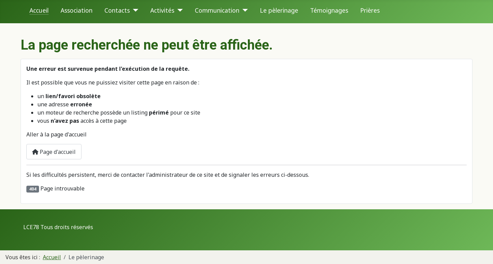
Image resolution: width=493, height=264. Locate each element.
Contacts (117, 10)
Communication (217, 10)
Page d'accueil (54, 152)
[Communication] (243, 10)
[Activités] (178, 10)
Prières (370, 10)
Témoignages (329, 10)
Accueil (39, 10)
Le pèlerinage (279, 10)
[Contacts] (134, 10)
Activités (162, 10)
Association (76, 10)
